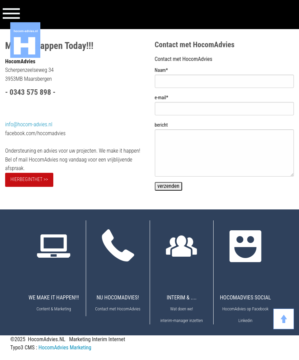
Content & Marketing (54, 308)
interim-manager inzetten (181, 320)
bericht (161, 125)
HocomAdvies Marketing (64, 347)
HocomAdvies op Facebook (245, 308)
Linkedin (246, 320)
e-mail (161, 97)
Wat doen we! (181, 308)
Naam (161, 70)
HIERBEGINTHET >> (29, 179)
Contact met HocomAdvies (117, 308)
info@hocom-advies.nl (28, 124)
